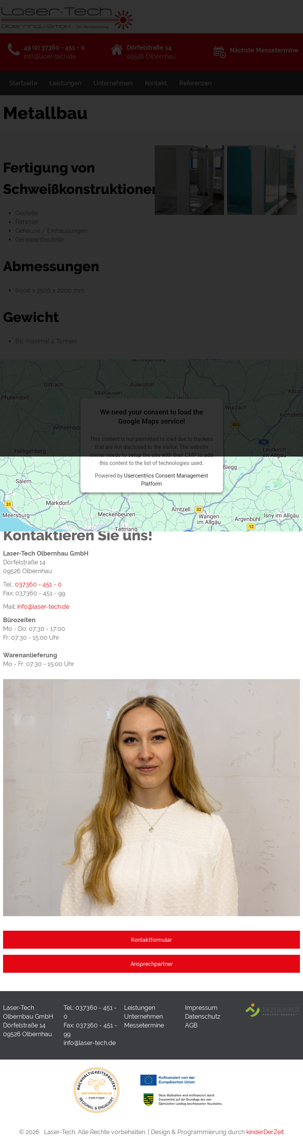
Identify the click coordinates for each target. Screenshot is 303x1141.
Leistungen (139, 1007)
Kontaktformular (151, 939)
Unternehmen (143, 1016)
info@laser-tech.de (90, 1043)
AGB (191, 1025)
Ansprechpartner (152, 964)
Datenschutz (202, 1016)
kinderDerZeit (265, 1132)
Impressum (201, 1007)
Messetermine (144, 1025)
